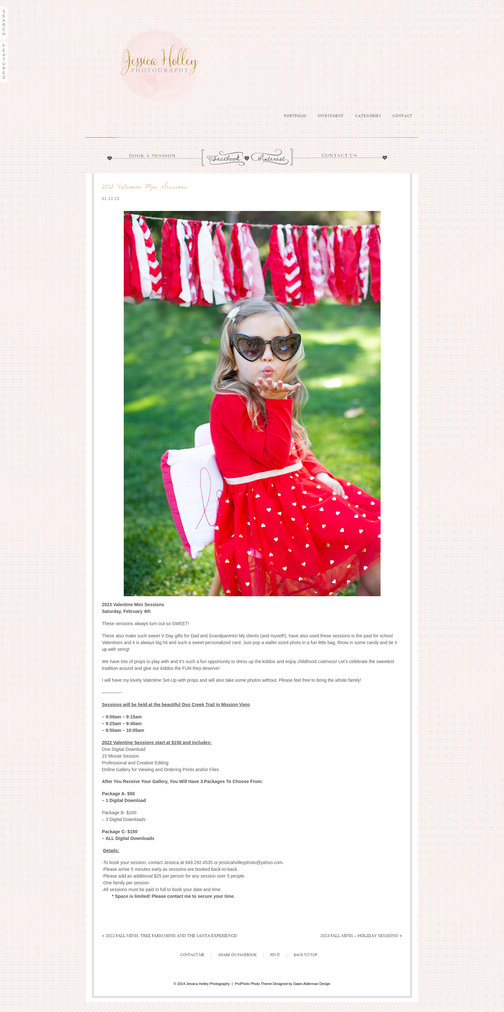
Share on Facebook (237, 954)
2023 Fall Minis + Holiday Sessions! (361, 935)
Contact (402, 116)
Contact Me (192, 954)
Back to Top (305, 954)
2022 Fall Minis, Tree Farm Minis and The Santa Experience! (170, 935)
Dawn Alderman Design (311, 984)
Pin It (275, 954)
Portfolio (295, 116)
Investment (331, 116)
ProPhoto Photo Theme (253, 984)
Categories (368, 116)
